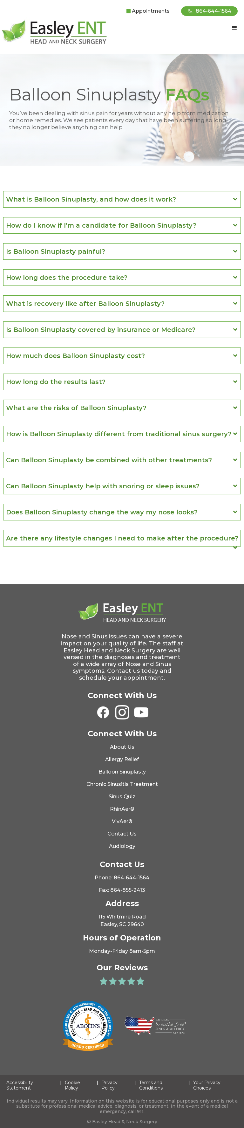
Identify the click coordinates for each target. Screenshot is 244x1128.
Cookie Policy (72, 1085)
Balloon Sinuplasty (122, 772)
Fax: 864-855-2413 (122, 890)
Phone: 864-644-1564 (122, 878)
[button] (234, 28)
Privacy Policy (109, 1085)
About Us (122, 747)
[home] (55, 32)
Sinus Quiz (122, 797)
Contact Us (122, 834)
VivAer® (122, 821)
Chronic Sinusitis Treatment (122, 784)
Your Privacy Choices (206, 1085)
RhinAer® (122, 809)
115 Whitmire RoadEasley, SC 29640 (122, 920)
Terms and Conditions (151, 1085)
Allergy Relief (122, 759)
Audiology (122, 846)
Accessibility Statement (19, 1085)
